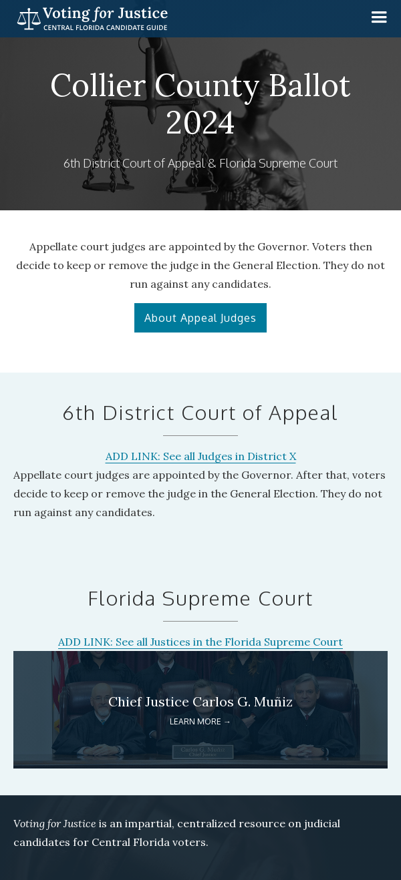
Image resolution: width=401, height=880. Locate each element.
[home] (89, 19)
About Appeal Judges (200, 317)
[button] (379, 17)
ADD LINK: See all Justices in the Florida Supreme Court (200, 641)
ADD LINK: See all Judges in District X (201, 456)
